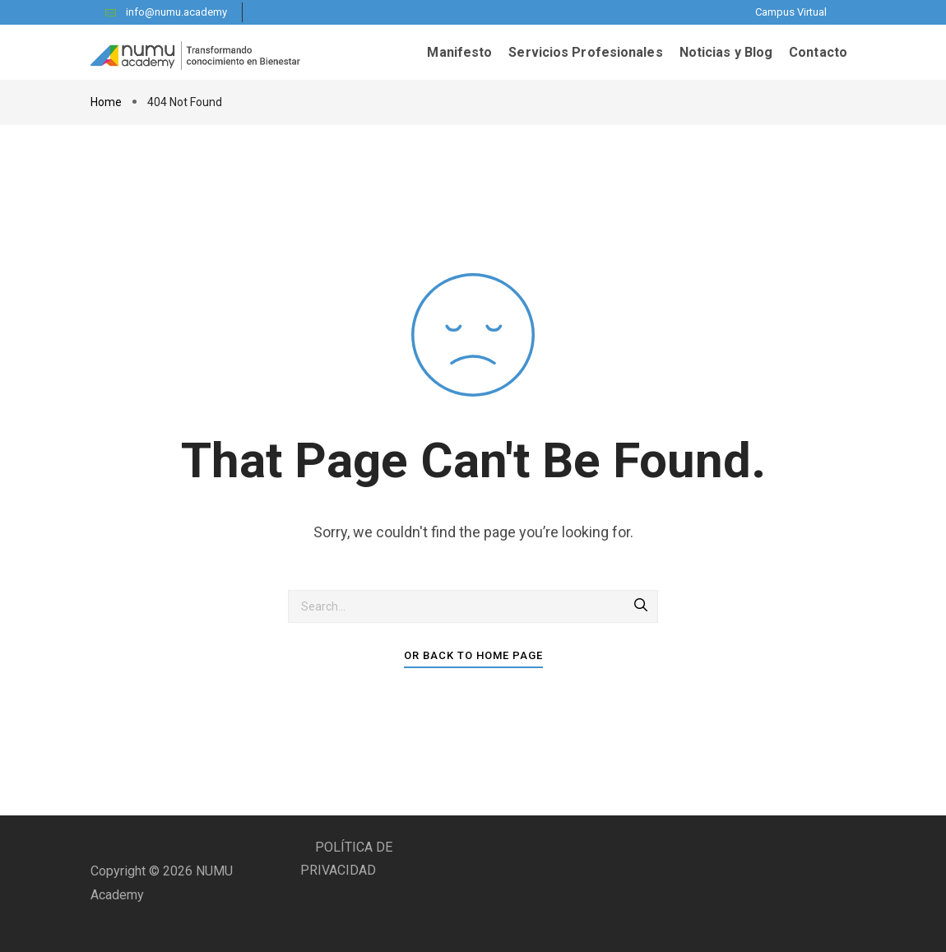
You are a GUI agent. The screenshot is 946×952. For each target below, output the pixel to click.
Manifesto (459, 52)
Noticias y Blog (726, 52)
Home (107, 102)
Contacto (818, 52)
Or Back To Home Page (473, 655)
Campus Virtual (791, 12)
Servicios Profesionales (585, 52)
